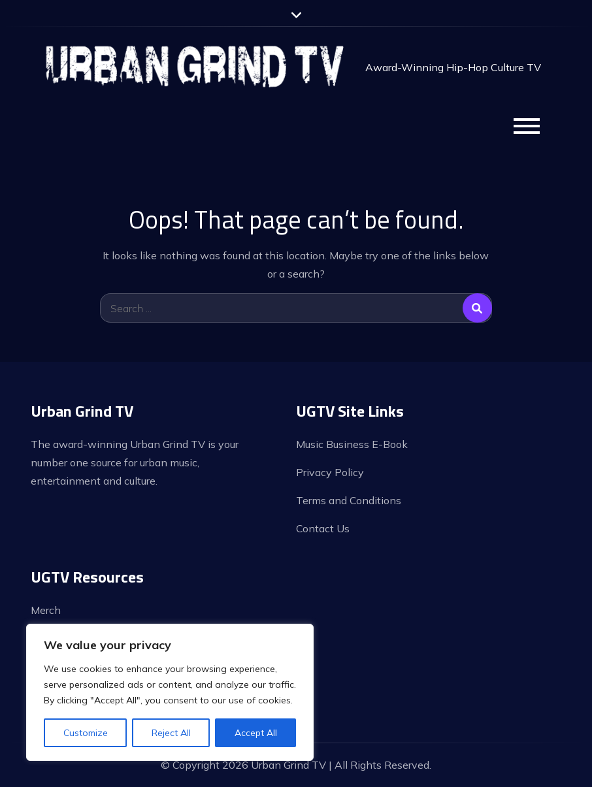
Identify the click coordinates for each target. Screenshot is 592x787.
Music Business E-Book (352, 444)
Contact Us (323, 528)
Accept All (256, 733)
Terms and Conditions (348, 500)
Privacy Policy (330, 472)
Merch (46, 610)
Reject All (171, 733)
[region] (170, 692)
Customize (85, 733)
